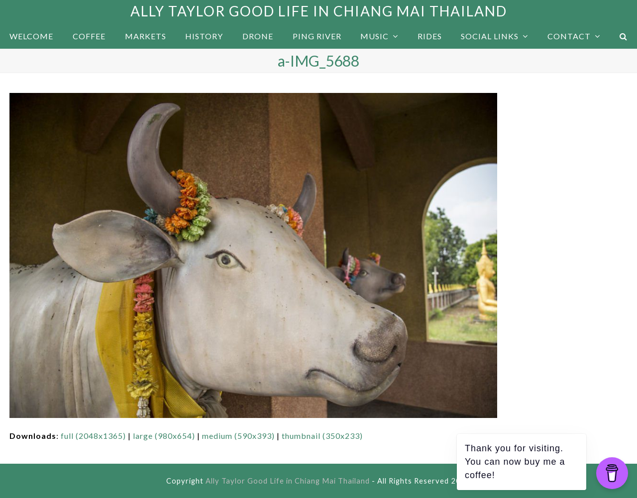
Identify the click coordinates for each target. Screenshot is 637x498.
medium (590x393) (238, 435)
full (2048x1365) (93, 435)
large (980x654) (164, 435)
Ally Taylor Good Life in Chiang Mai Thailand (318, 10)
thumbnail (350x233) (322, 435)
